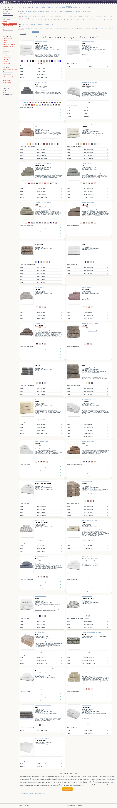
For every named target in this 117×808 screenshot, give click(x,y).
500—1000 (32, 24)
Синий (76, 22)
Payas (84, 522)
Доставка (6, 90)
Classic (51, 28)
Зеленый (49, 22)
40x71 (47, 16)
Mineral (37, 444)
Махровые (68, 7)
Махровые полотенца (86, 287)
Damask (57, 28)
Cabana (36, 28)
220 (25, 19)
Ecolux (67, 28)
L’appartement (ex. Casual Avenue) (49, 5)
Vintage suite (86, 707)
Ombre (37, 707)
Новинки (5, 11)
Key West (85, 205)
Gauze (101, 28)
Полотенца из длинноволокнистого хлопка (91, 632)
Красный (61, 22)
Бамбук (34, 11)
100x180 (81, 16)
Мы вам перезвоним (7, 8)
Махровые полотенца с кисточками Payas (91, 520)
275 (42, 19)
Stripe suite (85, 401)
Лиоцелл (56, 11)
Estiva (72, 28)
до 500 (27, 24)
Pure (36, 671)
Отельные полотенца (86, 399)
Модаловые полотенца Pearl (88, 668)
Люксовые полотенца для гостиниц (89, 82)
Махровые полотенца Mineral (41, 441)
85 (19, 19)
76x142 (91, 16)
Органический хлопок (69, 11)
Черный (89, 22)
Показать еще (67, 789)
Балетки (5, 53)
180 (22, 19)
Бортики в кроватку (8, 76)
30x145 (39, 16)
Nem (83, 43)
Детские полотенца (8, 71)
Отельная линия (8, 15)
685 (91, 19)
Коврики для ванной (8, 25)
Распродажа (6, 13)
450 (65, 19)
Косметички (6, 32)
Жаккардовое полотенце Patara (42, 556)
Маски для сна (7, 55)
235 (29, 19)
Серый (72, 22)
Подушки (5, 59)
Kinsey (37, 598)
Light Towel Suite (40, 740)
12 (24, 13)
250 (35, 19)
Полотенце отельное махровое (42, 481)
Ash (32, 28)
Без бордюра (35, 7)
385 (107, 19)
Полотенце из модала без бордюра (43, 202)
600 (84, 19)
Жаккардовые (50, 7)
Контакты (6, 88)
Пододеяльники (7, 57)
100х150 (76, 16)
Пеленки (5, 78)
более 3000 (53, 24)
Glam (106, 28)
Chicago (47, 28)
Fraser (80, 28)
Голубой (38, 22)
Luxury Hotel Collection (43, 483)
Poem (36, 399)
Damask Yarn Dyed (88, 598)
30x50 (43, 16)
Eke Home (38, 5)
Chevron (41, 28)
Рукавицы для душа (8, 29)
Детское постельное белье (10, 69)
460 (68, 19)
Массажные (62, 7)
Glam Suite (111, 28)
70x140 (65, 16)
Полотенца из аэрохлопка (40, 596)
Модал (61, 11)
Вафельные (42, 7)
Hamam (24, 5)
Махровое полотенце (39, 124)
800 (100, 19)
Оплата (5, 92)
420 (61, 19)
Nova (83, 444)
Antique (28, 28)
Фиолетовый (82, 22)
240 (32, 19)
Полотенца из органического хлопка (43, 163)
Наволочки (6, 50)
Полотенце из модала (86, 363)
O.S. (96, 16)
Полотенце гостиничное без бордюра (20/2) (44, 668)
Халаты (5, 21)
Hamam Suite (31, 5)
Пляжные (88, 7)
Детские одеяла (7, 82)
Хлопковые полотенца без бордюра (43, 705)
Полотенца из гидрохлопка (41, 41)
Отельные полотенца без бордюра (42, 738)
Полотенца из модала (86, 163)
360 (55, 19)
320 (48, 19)
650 (87, 19)
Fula (85, 28)
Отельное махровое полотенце (89, 556)
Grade (84, 634)
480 (71, 19)
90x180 (70, 16)
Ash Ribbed (39, 326)
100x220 (100, 16)
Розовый (67, 22)
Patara (37, 559)
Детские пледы (7, 80)
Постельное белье (8, 38)
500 (74, 19)
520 (77, 19)
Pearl (83, 671)
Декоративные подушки (9, 44)
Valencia (84, 483)
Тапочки (5, 27)
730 (111, 19)
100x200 (86, 16)
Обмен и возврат (8, 94)
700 (94, 19)
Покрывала (6, 40)
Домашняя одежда (8, 46)
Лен (52, 11)
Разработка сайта (71, 805)
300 (45, 19)
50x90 (56, 16)
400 (58, 19)
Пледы (4, 42)
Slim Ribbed (39, 244)
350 (51, 19)
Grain (37, 634)
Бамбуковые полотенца (87, 124)
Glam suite (85, 84)
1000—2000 (39, 24)
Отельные (75, 7)
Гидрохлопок (41, 11)
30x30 (30, 16)
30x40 (34, 16)
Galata (88, 28)
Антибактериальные (26, 7)
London (84, 126)
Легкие (56, 7)
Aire (19, 28)
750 (97, 19)
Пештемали (81, 7)
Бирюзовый (31, 22)
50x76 (52, 16)
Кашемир (47, 11)
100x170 (105, 16)
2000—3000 (46, 24)
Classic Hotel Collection (90, 559)
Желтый (43, 22)
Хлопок (84, 11)
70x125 (110, 16)
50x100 (61, 16)
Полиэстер (78, 11)
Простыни (5, 48)
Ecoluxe (84, 326)
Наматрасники (6, 63)
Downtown (62, 28)
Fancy (76, 28)
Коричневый (55, 22)
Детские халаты (7, 73)
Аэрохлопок (28, 11)
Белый (26, 22)
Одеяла (5, 61)
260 (38, 19)
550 (81, 19)
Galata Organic (95, 28)
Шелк (88, 11)
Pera (36, 84)
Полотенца (6, 23)
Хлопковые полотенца (40, 242)
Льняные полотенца (39, 632)
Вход (112, 1)
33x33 (26, 16)
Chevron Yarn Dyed (41, 522)
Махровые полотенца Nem (88, 41)
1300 (104, 19)
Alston (23, 28)
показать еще (21, 29)
